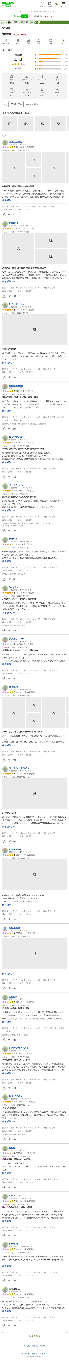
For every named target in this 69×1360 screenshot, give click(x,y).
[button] (9, 123)
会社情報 (25, 1353)
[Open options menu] (32, 104)
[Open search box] (5, 104)
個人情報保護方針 (40, 1353)
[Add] (63, 29)
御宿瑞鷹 (6, 28)
